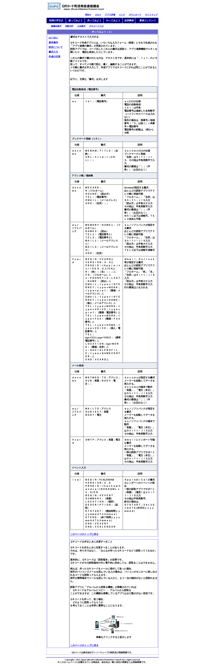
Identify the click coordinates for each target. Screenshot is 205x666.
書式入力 (53, 52)
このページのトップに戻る (84, 534)
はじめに (53, 37)
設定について (56, 47)
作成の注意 (54, 56)
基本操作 (53, 42)
